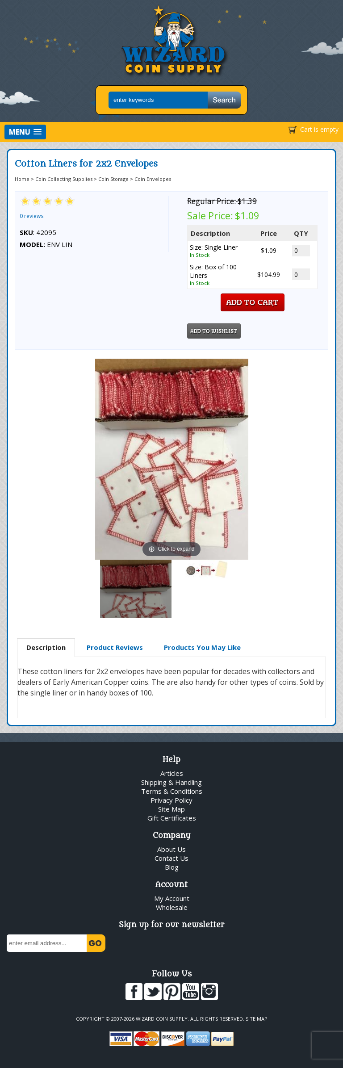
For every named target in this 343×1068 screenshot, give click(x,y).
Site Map (171, 808)
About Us (171, 849)
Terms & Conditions (171, 791)
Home (22, 179)
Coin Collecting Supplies (63, 179)
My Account (171, 898)
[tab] (46, 647)
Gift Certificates (171, 817)
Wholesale (172, 907)
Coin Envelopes (152, 179)
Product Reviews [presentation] (115, 647)
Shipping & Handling (171, 782)
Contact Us (171, 858)
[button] (25, 132)
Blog (172, 867)
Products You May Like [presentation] (202, 647)
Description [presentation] (46, 647)
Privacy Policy (171, 800)
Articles (171, 773)
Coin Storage (113, 179)
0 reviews (31, 216)
